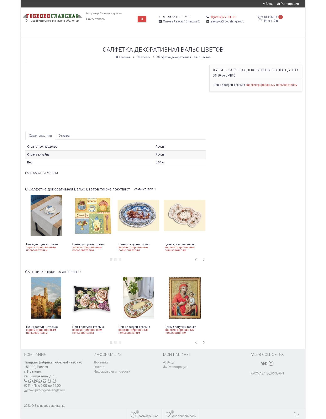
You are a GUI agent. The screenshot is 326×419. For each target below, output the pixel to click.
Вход (268, 3)
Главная (123, 57)
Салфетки (144, 57)
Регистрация (288, 3)
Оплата (99, 367)
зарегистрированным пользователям (272, 85)
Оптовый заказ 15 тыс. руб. (181, 21)
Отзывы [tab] (64, 135)
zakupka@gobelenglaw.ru (227, 21)
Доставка (101, 362)
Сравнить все (145, 189)
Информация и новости (112, 371)
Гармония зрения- (111, 13)
